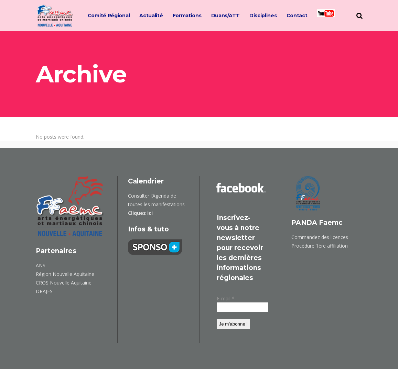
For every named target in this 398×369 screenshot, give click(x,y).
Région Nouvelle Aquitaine (65, 274)
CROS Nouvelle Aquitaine (64, 282)
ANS (40, 265)
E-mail (226, 298)
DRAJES (44, 291)
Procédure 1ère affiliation (319, 245)
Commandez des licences (319, 237)
